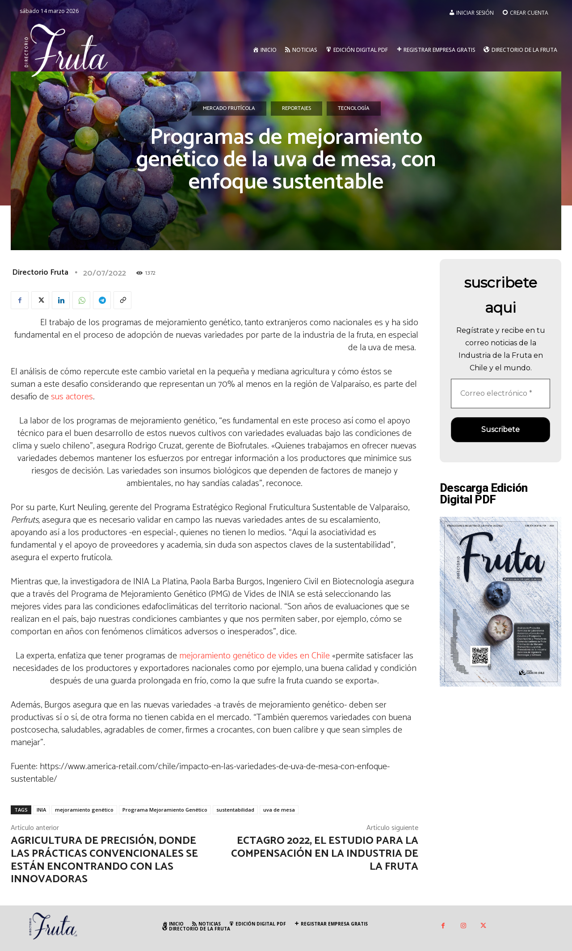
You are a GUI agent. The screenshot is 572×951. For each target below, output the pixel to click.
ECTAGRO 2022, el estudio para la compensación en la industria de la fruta (324, 854)
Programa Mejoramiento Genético (164, 809)
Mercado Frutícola (229, 108)
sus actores (72, 397)
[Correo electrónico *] (500, 393)
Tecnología (354, 108)
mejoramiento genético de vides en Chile (254, 656)
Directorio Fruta (40, 272)
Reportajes (296, 108)
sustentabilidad (235, 809)
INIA (41, 809)
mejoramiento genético (84, 809)
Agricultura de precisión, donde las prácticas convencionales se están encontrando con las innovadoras (104, 860)
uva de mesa (279, 809)
